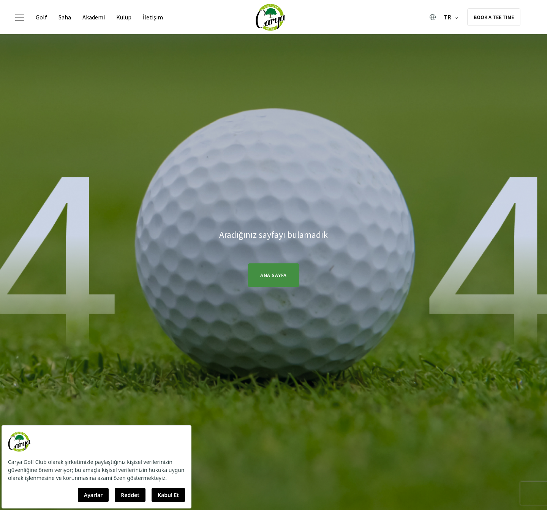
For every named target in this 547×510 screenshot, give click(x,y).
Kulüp (123, 17)
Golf (41, 17)
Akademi (93, 17)
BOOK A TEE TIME (494, 17)
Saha (64, 17)
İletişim (153, 17)
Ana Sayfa (273, 275)
